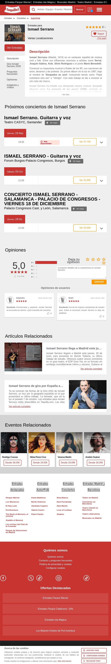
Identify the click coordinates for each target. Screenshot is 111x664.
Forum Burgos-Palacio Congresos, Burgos (34, 160)
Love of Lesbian (64, 510)
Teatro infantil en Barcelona (90, 509)
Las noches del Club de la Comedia (17, 525)
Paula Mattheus (38, 498)
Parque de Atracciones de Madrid (16, 531)
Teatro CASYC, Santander (23, 122)
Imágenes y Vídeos (13, 86)
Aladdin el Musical (14, 520)
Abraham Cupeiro (39, 506)
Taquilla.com (10, 7)
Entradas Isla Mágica (44, 2)
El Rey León (11, 506)
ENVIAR (99, 281)
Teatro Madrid (84, 2)
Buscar (79, 9)
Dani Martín (62, 506)
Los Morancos (12, 502)
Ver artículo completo (91, 369)
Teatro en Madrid (90, 498)
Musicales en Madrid (91, 518)
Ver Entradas (14, 47)
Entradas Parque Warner (18, 2)
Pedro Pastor (37, 514)
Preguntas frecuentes (12, 72)
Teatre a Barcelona (91, 514)
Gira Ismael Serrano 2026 (14, 65)
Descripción (13, 58)
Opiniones (12, 79)
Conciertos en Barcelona (88, 503)
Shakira (60, 514)
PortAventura (12, 510)
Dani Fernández (64, 502)
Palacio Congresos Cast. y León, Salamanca (36, 208)
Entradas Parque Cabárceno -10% (55, 609)
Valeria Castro (37, 510)
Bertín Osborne (38, 502)
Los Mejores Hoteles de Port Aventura (55, 630)
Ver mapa (53, 123)
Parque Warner (13, 498)
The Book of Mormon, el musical (17, 515)
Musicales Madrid (66, 2)
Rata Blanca (62, 498)
